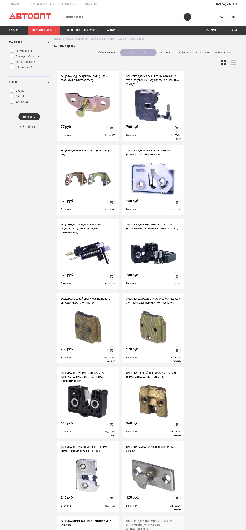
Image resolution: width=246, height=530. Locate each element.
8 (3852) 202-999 (226, 4)
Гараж (214, 30)
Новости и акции (141, 484)
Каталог (16, 30)
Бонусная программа (87, 490)
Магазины (16, 4)
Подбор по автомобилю (82, 30)
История (79, 472)
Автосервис (138, 478)
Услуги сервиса (44, 30)
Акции (113, 30)
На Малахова (21, 51)
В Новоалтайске (23, 67)
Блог (133, 490)
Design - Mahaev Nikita (225, 525)
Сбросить (33, 126)
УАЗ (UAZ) (19, 102)
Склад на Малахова (25, 56)
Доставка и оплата (42, 4)
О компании (90, 4)
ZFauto (17, 91)
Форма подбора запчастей (147, 496)
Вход (234, 30)
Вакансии (80, 478)
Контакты (68, 4)
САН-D (17, 96)
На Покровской (22, 62)
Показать (29, 116)
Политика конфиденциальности (93, 496)
